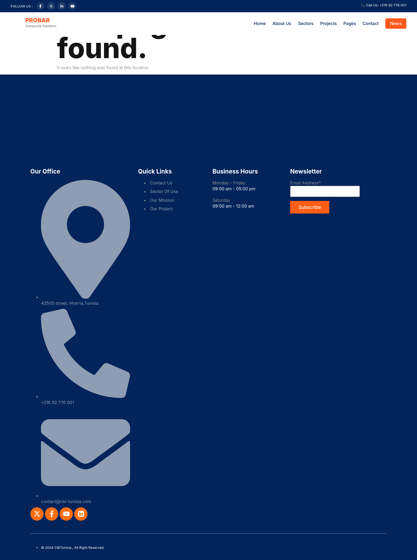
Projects (328, 23)
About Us (282, 23)
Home (260, 23)
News (396, 23)
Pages (349, 23)
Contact (371, 23)
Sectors (306, 23)
